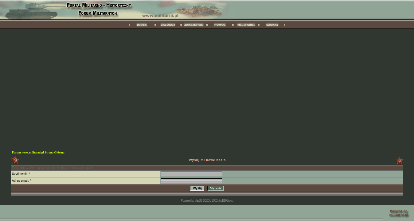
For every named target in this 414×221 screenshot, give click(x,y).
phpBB (198, 200)
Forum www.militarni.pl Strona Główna (38, 152)
